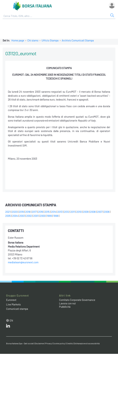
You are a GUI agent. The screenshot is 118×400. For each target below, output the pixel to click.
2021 (7, 211)
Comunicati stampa (17, 308)
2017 (34, 211)
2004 (15, 215)
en (11, 320)
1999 (49, 215)
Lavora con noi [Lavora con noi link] (67, 303)
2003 (22, 215)
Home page (17, 40)
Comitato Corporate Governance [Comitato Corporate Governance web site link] (77, 299)
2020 (14, 211)
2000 (42, 215)
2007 (99, 211)
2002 (29, 215)
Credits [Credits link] (69, 343)
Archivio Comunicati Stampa (78, 40)
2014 (53, 211)
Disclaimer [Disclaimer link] (39, 343)
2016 (40, 211)
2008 (93, 211)
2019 (21, 211)
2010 (79, 211)
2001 (35, 215)
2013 (60, 211)
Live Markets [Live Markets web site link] (13, 304)
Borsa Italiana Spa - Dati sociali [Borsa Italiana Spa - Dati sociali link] (20, 343)
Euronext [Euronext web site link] (11, 299)
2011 (72, 211)
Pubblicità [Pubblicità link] (64, 306)
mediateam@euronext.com (23, 262)
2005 (8, 215)
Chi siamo (32, 40)
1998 (55, 215)
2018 (27, 211)
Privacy (48, 343)
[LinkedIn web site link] (8, 326)
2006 (106, 211)
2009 (86, 211)
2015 (47, 211)
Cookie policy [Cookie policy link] (59, 343)
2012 (66, 211)
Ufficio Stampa (50, 40)
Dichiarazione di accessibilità (87, 343)
